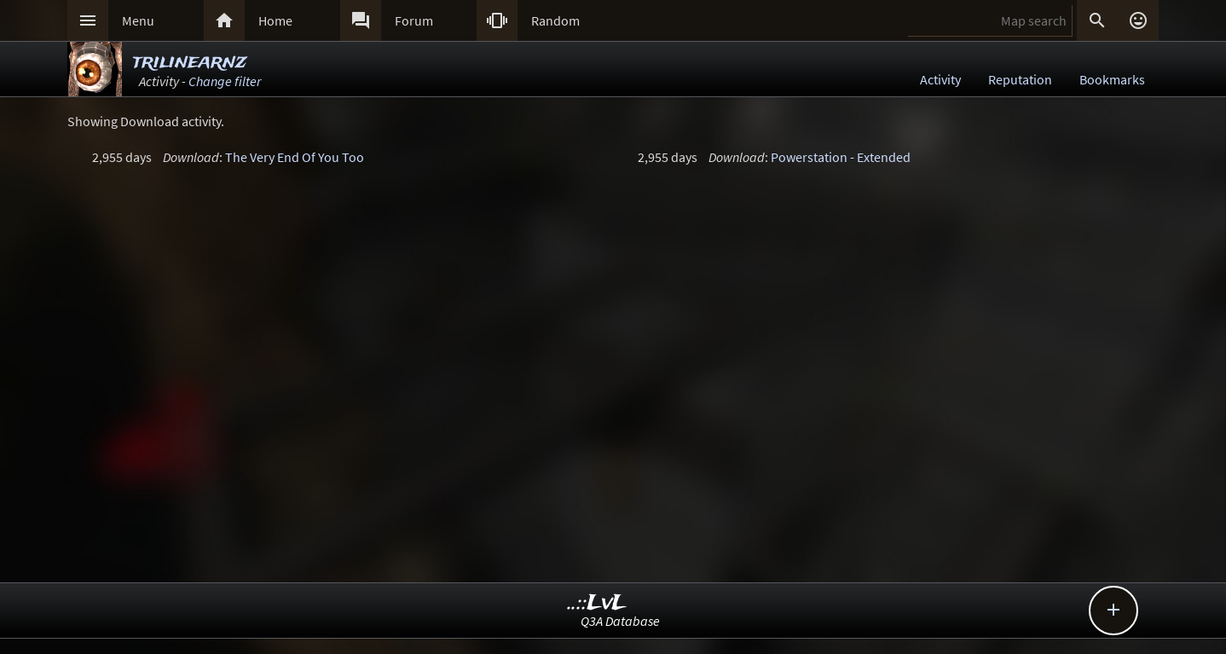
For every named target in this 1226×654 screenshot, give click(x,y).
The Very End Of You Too (294, 156)
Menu (138, 20)
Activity (940, 79)
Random (555, 20)
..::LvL (597, 603)
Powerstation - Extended (841, 156)
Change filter (224, 81)
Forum (414, 20)
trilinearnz (189, 62)
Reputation (1020, 79)
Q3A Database (620, 620)
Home (275, 20)
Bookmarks (1112, 79)
